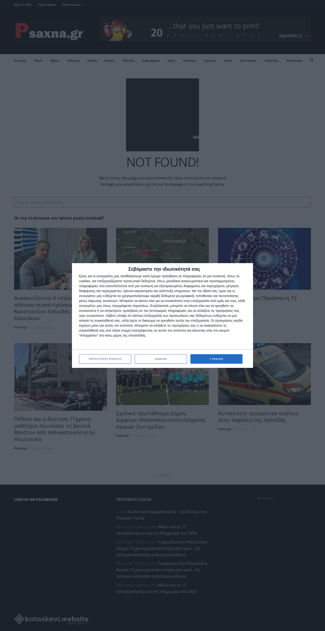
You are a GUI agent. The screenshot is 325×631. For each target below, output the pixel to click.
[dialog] (162, 315)
